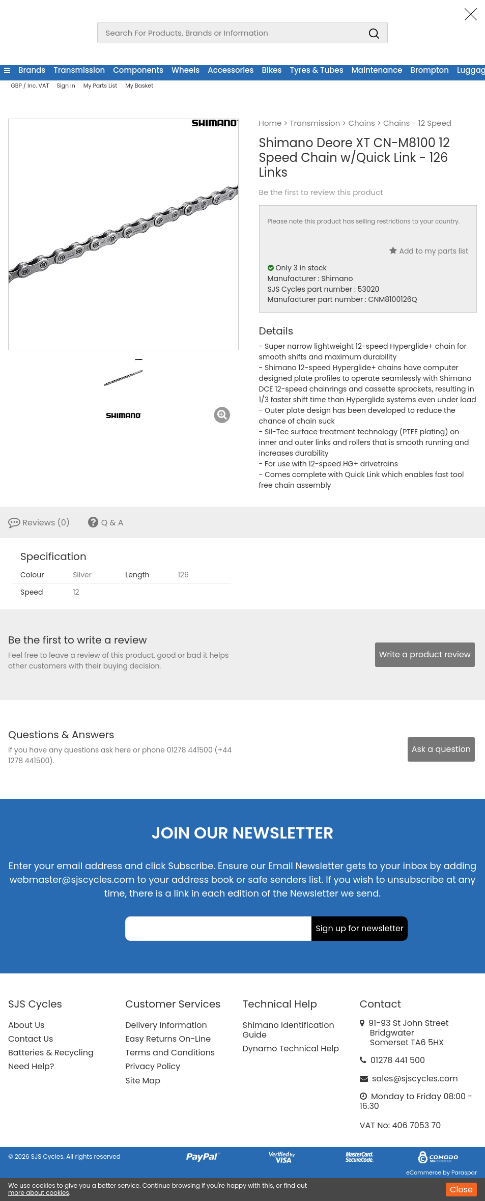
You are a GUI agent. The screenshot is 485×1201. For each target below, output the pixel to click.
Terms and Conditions (170, 1052)
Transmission (79, 70)
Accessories (230, 70)
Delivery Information (166, 1025)
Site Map (142, 1080)
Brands (31, 70)
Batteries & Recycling (51, 1052)
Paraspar (464, 1172)
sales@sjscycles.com (415, 1078)
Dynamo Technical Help (291, 1048)
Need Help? (31, 1066)
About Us (26, 1025)
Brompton (429, 70)
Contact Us (30, 1039)
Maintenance (377, 70)
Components (138, 70)
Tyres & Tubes (317, 70)
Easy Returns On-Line (168, 1039)
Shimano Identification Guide (288, 1030)
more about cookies (38, 1192)
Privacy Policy (152, 1066)
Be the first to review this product (321, 192)
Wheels (185, 70)
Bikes (272, 70)
